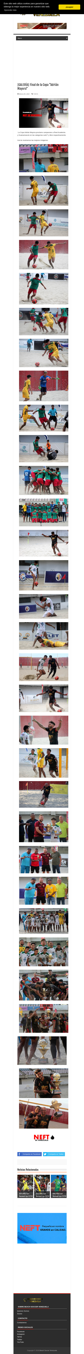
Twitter (19, 1339)
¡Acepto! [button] (69, 7)
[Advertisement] (42, 60)
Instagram (21, 1334)
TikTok (19, 1337)
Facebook (20, 1332)
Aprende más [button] (10, 10)
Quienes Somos (23, 1311)
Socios (19, 1314)
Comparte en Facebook (28, 1154)
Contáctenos (22, 1323)
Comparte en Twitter (53, 1154)
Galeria (35, 94)
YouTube (20, 1342)
